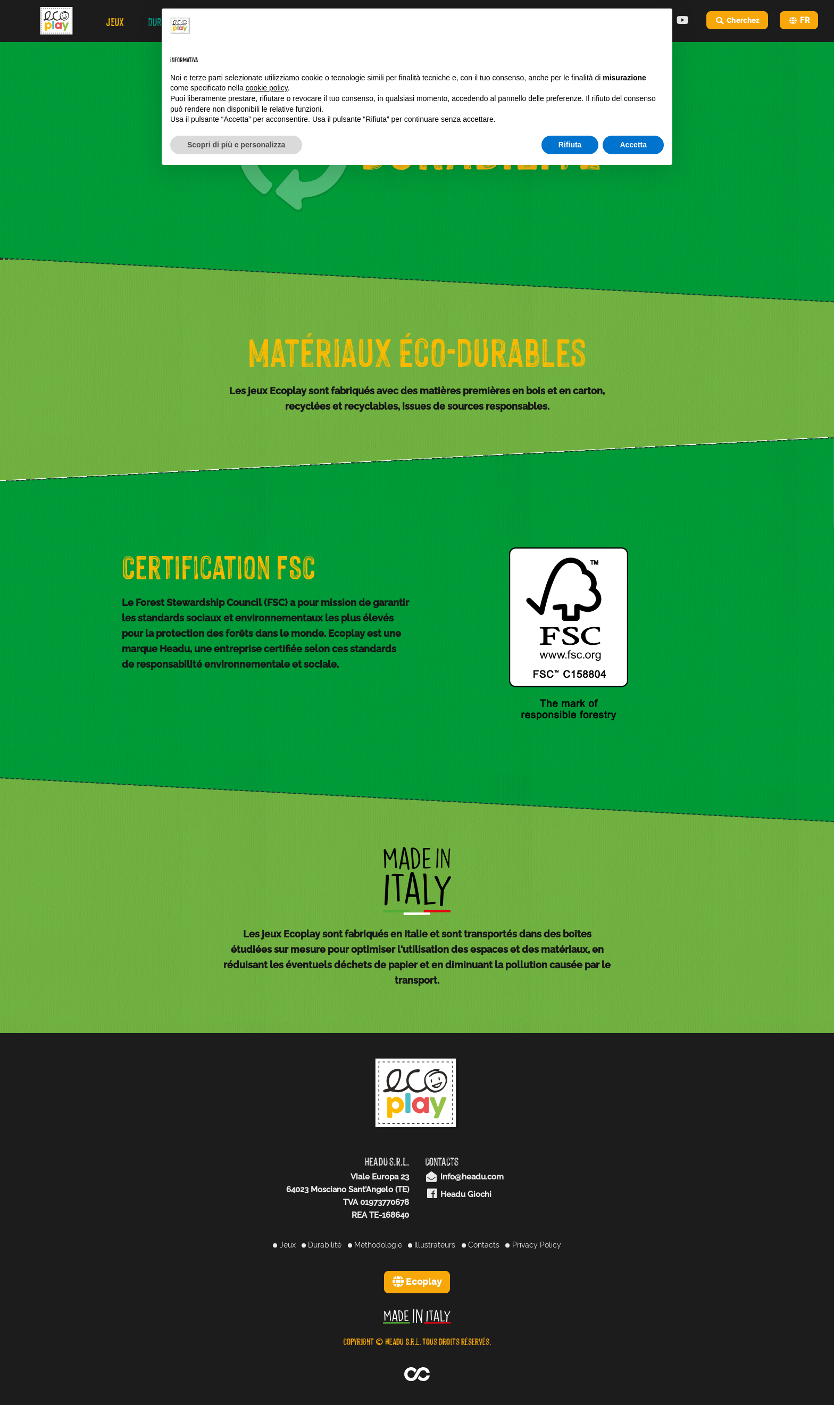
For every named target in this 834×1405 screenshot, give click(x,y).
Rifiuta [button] (570, 144)
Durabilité (321, 1245)
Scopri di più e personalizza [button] (236, 144)
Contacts (480, 1245)
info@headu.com (464, 1177)
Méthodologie (375, 1245)
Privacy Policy (533, 1245)
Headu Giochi (458, 1194)
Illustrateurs (431, 1245)
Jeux (284, 1245)
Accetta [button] (633, 144)
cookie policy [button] (267, 88)
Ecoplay (417, 1281)
